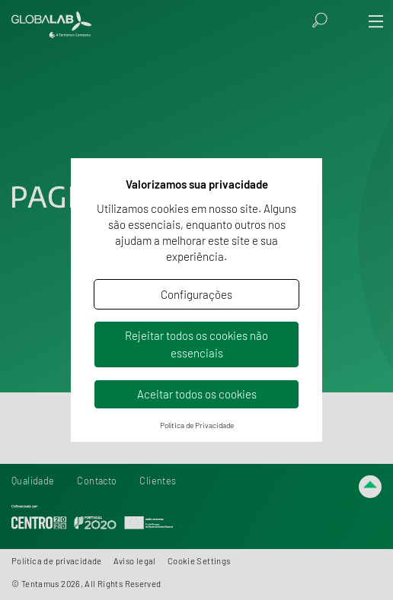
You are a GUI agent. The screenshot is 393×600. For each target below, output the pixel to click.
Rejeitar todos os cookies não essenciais (196, 344)
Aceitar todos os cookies (197, 394)
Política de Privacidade (197, 425)
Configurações (196, 294)
